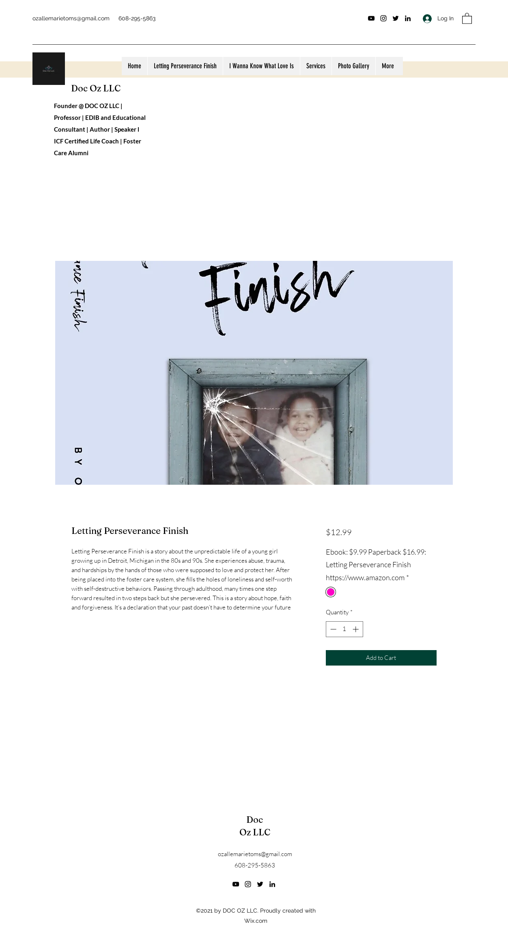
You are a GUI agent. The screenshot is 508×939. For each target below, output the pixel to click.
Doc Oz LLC (96, 88)
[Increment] (356, 629)
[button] (467, 18)
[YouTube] (371, 18)
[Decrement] (332, 629)
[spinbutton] (344, 629)
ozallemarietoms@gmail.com (71, 18)
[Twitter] (396, 18)
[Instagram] (383, 18)
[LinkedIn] (408, 18)
